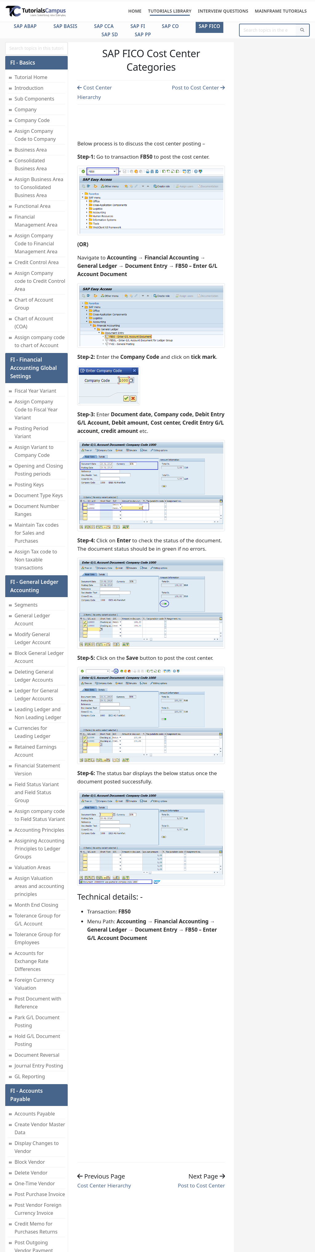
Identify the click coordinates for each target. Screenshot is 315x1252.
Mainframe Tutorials (281, 11)
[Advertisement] (151, 1001)
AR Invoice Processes (38, 190)
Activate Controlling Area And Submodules (37, 799)
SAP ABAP (25, 26)
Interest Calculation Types (36, 251)
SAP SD (110, 34)
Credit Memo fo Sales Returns (39, 100)
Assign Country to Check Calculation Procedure (34, 348)
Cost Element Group (37, 952)
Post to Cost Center (36, 941)
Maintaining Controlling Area (33, 704)
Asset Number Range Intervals (38, 510)
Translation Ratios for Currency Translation (39, 638)
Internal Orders (32, 1037)
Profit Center (29, 1133)
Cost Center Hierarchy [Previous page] (104, 1185)
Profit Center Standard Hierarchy (36, 1108)
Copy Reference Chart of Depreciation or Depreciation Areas (39, 431)
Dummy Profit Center (38, 1122)
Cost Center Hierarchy (39, 912)
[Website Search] (268, 30)
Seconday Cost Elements (31, 985)
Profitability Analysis (37, 1226)
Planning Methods (35, 1237)
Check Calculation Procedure (34, 326)
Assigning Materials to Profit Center (37, 1194)
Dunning (24, 201)
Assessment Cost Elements (34, 1004)
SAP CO (170, 26)
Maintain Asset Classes (31, 408)
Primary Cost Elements (29, 967)
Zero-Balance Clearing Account (34, 597)
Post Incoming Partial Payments (39, 138)
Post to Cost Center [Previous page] (198, 87)
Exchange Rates (32, 612)
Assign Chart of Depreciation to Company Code (32, 469)
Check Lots (26, 564)
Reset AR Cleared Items (34, 157)
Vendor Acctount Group (33, 269)
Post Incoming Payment (31, 119)
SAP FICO (209, 26)
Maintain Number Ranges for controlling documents (34, 731)
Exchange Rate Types (38, 623)
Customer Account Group (35, 288)
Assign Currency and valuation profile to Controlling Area (38, 845)
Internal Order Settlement (31, 1052)
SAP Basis (66, 26)
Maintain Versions (35, 754)
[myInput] (36, 48)
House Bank (28, 554)
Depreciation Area (35, 450)
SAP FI (137, 26)
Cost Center (28, 901)
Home (135, 11)
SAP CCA (104, 26)
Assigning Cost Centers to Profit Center (33, 1171)
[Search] (302, 30)
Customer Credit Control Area (33, 175)
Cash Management (36, 652)
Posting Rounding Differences (35, 307)
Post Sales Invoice (35, 59)
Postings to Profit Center (34, 1148)
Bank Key (25, 543)
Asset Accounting (34, 393)
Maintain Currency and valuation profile (38, 822)
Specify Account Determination (32, 491)
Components (29, 690)
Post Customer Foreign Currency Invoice (34, 78)
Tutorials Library (169, 11)
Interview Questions (223, 11)
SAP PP (143, 34)
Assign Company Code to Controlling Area (36, 773)
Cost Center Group (35, 890)
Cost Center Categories (28, 926)
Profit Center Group (37, 1093)
